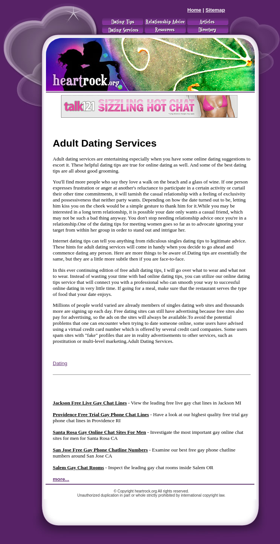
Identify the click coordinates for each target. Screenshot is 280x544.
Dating (60, 363)
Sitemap (215, 10)
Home (194, 10)
